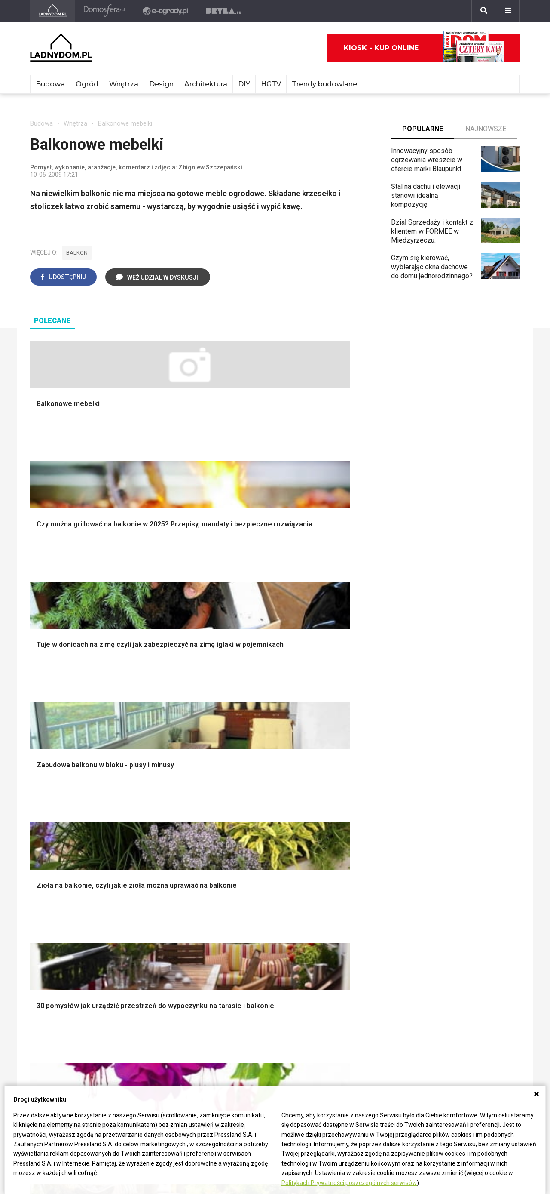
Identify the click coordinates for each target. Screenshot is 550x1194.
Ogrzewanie (149, 902)
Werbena (345, 979)
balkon (77, 252)
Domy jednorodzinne (463, 873)
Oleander (345, 911)
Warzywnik (348, 767)
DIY (244, 84)
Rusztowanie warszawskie (171, 737)
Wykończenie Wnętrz (162, 699)
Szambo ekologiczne (162, 767)
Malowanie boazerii (160, 728)
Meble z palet (352, 737)
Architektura (205, 84)
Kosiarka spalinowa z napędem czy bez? (364, 819)
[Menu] (507, 11)
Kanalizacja (147, 950)
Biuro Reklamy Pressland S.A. (74, 1038)
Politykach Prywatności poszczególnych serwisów (349, 1182)
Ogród (87, 84)
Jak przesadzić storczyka (270, 882)
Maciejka (345, 930)
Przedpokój (248, 728)
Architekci (447, 737)
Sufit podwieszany (158, 747)
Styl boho (245, 757)
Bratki (340, 959)
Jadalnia (243, 737)
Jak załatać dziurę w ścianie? (274, 892)
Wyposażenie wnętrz (463, 699)
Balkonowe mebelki (125, 123)
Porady (41, 689)
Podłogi (142, 689)
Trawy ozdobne (355, 832)
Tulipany (344, 902)
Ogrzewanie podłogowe (166, 921)
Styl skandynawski (259, 767)
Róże (339, 892)
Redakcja (43, 1058)
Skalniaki (345, 709)
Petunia (343, 969)
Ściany (40, 786)
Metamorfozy (251, 747)
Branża (442, 882)
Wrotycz (344, 795)
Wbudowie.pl (150, 892)
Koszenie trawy (355, 747)
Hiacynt (343, 873)
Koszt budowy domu (61, 728)
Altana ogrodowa (357, 699)
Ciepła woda (48, 757)
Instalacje (44, 795)
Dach (37, 737)
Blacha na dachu (154, 757)
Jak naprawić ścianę (261, 930)
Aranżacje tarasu (356, 757)
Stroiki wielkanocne (461, 767)
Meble (442, 689)
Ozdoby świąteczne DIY (468, 718)
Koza (138, 911)
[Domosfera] (105, 11)
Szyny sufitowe (154, 930)
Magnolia (345, 805)
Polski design (453, 747)
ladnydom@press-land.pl (67, 1029)
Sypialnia (244, 709)
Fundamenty (48, 776)
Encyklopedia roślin (361, 776)
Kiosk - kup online (424, 48)
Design (161, 84)
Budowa (50, 84)
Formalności (48, 747)
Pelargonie (348, 950)
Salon (239, 689)
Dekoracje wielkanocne (466, 757)
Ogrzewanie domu (57, 767)
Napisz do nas (51, 1048)
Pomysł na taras (456, 892)
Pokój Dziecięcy (456, 709)
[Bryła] (224, 11)
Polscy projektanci (460, 728)
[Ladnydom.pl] (53, 11)
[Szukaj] (484, 11)
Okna (37, 718)
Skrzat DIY (247, 873)
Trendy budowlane (324, 84)
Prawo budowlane (157, 882)
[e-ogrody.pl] (166, 11)
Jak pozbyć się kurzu (263, 911)
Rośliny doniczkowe (362, 718)
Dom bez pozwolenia (163, 873)
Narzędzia (146, 718)
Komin (39, 709)
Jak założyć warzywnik (265, 921)
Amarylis (345, 921)
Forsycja (344, 940)
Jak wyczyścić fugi (259, 902)
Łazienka (244, 699)
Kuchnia (242, 718)
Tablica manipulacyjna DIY (269, 950)
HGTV (271, 84)
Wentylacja (147, 940)
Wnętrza (123, 84)
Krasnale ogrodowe (361, 786)
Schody (41, 699)
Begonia (344, 882)
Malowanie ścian (155, 709)
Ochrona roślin (353, 728)
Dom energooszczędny (166, 959)
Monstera (346, 689)
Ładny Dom (47, 873)
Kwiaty (342, 989)
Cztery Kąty (47, 882)
